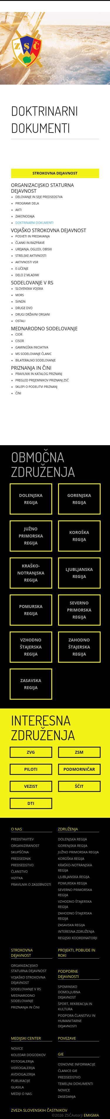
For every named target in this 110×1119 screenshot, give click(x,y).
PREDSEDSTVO (69, 1077)
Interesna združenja (76, 931)
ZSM (79, 752)
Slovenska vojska (29, 289)
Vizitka (17, 878)
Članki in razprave (30, 243)
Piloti (30, 769)
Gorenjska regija (72, 845)
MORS (20, 295)
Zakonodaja (25, 216)
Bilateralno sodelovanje (36, 360)
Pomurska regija (72, 883)
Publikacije (20, 1080)
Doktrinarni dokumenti (35, 223)
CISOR (20, 341)
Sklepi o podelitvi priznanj (36, 387)
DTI (30, 803)
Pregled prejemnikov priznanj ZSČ (42, 380)
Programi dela (27, 203)
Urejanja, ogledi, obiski (34, 249)
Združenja (68, 829)
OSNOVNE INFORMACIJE (76, 1064)
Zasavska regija (71, 925)
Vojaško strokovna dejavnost (48, 230)
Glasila (17, 1087)
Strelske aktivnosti (31, 256)
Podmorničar (79, 769)
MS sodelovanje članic (34, 354)
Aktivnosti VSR (27, 262)
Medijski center (26, 1038)
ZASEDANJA (67, 1096)
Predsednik (21, 858)
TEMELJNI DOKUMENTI (75, 1083)
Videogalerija (23, 1068)
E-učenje (22, 269)
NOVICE (64, 1090)
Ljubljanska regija (73, 877)
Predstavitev (22, 839)
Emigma (91, 1115)
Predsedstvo (22, 865)
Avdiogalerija (23, 1074)
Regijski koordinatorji (77, 938)
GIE (61, 1054)
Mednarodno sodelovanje (44, 328)
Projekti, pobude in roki (76, 953)
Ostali (21, 321)
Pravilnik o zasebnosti (31, 884)
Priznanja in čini (31, 368)
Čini (18, 393)
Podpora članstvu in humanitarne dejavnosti (76, 1020)
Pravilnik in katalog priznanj (39, 374)
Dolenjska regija (72, 839)
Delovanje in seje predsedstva (39, 197)
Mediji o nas (21, 1093)
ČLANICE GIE (67, 1070)
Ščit (79, 786)
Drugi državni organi (33, 314)
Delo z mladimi (27, 275)
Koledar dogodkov (28, 1055)
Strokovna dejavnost (55, 173)
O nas (16, 829)
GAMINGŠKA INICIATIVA (32, 347)
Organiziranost (25, 845)
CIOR (19, 334)
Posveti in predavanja (33, 236)
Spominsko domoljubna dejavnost (69, 991)
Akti (19, 210)
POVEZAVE (67, 1038)
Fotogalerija (22, 1061)
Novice (17, 1048)
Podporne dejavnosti (68, 974)
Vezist (31, 786)
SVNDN (21, 301)
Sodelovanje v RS (32, 282)
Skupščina (20, 852)
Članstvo (19, 871)
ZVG (31, 752)
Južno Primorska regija (78, 852)
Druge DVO (24, 308)
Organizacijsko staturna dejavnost (42, 188)
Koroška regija (71, 858)
